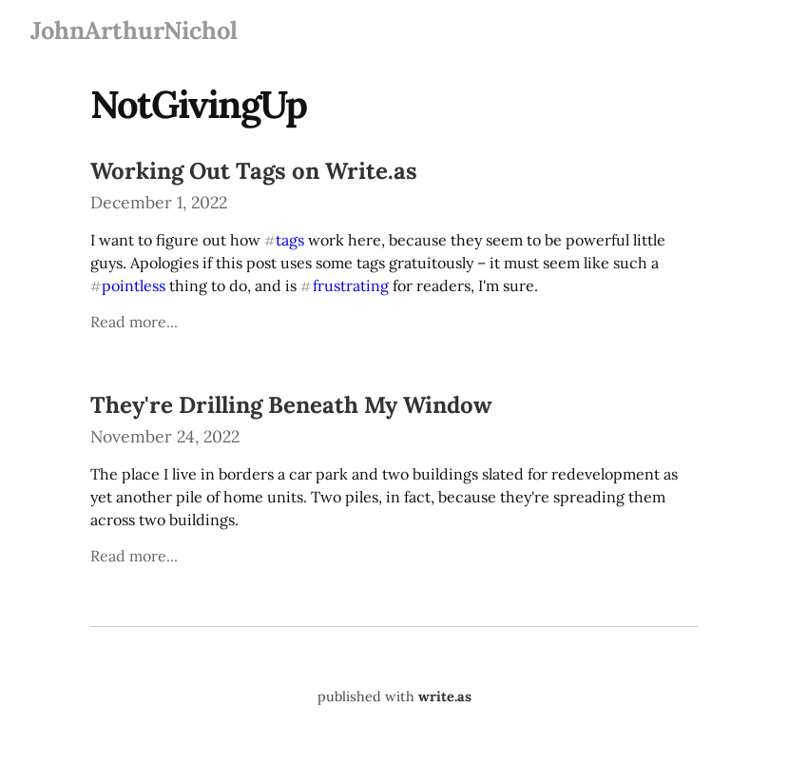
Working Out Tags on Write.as (253, 171)
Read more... (134, 321)
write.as (444, 696)
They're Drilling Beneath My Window (290, 405)
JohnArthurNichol (134, 30)
